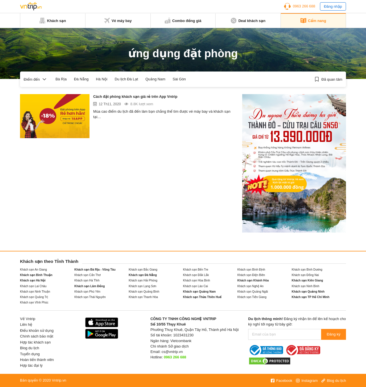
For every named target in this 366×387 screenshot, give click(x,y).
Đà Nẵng (81, 79)
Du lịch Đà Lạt (126, 79)
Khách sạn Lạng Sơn (142, 286)
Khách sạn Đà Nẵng (143, 275)
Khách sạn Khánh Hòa (253, 280)
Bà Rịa (61, 79)
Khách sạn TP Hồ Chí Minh (310, 297)
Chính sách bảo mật (36, 336)
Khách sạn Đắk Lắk (196, 275)
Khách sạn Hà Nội (32, 280)
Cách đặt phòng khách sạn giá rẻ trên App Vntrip (145, 97)
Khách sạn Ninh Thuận (35, 291)
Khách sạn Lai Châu (33, 286)
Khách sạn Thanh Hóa (143, 297)
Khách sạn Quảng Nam (199, 291)
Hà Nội (102, 79)
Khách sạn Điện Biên (251, 275)
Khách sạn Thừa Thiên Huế (202, 297)
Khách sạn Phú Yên (87, 291)
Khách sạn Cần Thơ (87, 275)
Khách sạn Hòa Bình (196, 280)
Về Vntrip (27, 319)
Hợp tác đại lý (31, 365)
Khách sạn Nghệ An (250, 286)
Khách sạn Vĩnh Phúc (34, 302)
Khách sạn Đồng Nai (305, 275)
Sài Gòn (179, 79)
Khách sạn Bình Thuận (36, 275)
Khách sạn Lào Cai (195, 286)
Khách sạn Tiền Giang (251, 297)
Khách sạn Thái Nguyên (90, 297)
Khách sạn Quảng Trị (34, 297)
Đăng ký (333, 334)
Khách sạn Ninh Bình (305, 286)
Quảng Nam (155, 79)
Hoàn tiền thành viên (37, 360)
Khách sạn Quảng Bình (144, 291)
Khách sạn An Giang (33, 269)
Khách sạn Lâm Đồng (89, 286)
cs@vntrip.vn (172, 352)
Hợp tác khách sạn (35, 342)
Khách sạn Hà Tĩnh (87, 280)
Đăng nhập (333, 6)
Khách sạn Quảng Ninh (308, 291)
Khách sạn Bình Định (251, 269)
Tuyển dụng (30, 354)
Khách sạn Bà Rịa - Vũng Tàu (95, 269)
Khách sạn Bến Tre (195, 269)
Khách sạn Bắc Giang (143, 269)
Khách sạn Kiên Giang (307, 280)
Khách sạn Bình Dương (307, 269)
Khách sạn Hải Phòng (143, 280)
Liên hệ (26, 324)
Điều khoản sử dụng (36, 330)
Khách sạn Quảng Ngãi (252, 291)
